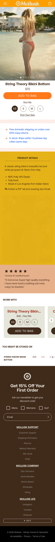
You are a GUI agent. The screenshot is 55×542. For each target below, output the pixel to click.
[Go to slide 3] (25, 77)
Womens (28, 407)
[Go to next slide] (51, 319)
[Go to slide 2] (23, 77)
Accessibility (16, 536)
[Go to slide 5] (30, 77)
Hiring (27, 492)
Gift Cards (27, 453)
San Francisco (27, 471)
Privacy (27, 536)
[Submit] (48, 416)
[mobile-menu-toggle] (5, 3)
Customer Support (27, 432)
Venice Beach (27, 481)
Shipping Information (27, 437)
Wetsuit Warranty (27, 448)
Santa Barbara (27, 476)
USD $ (28, 520)
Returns (27, 443)
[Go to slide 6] (33, 77)
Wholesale (27, 486)
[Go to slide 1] (21, 77)
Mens (12, 407)
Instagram (27, 504)
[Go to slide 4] (28, 77)
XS (15, 108)
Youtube (27, 509)
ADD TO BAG (27, 95)
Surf (44, 407)
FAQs (27, 458)
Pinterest (27, 514)
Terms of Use (39, 536)
